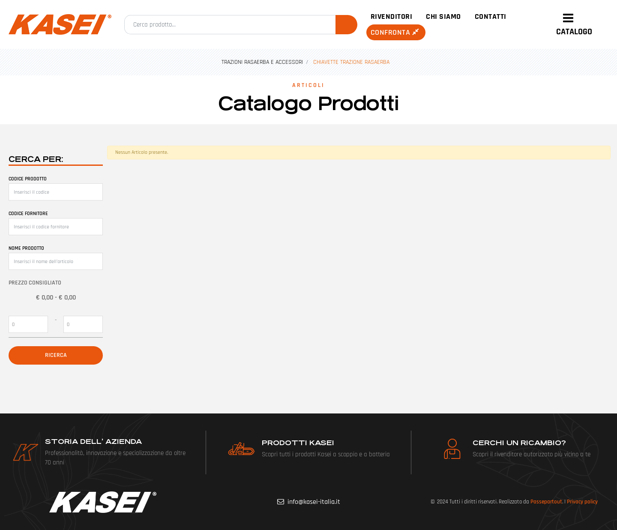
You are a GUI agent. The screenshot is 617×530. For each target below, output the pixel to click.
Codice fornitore (28, 213)
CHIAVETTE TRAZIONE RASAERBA (351, 62)
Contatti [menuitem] (490, 16)
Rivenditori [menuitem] (392, 16)
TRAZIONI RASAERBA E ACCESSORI (262, 62)
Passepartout (546, 501)
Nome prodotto (26, 248)
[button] (346, 24)
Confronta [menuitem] (396, 32)
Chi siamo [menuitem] (443, 16)
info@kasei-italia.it (314, 501)
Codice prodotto (28, 179)
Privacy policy (582, 501)
